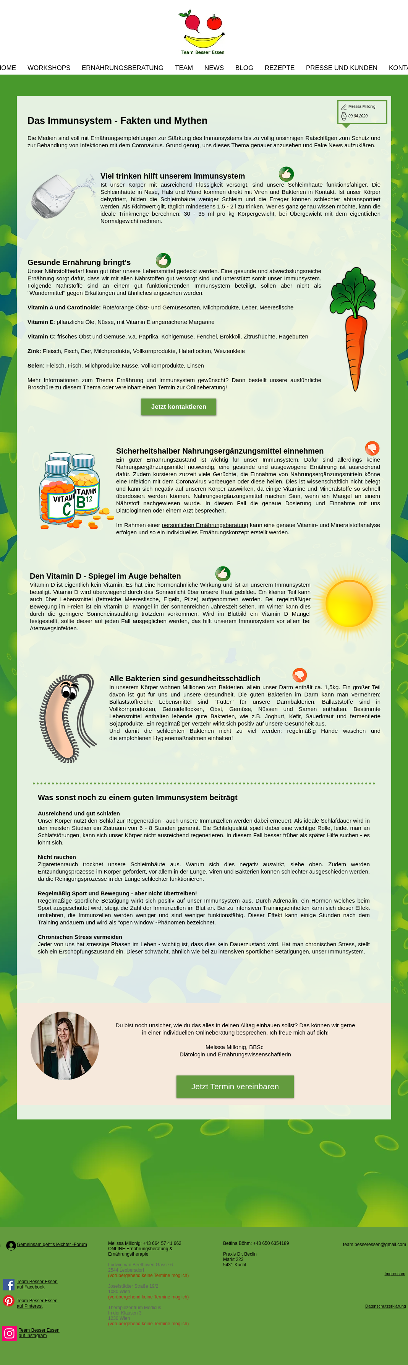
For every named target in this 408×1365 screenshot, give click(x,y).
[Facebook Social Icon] (9, 1284)
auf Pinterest (29, 1306)
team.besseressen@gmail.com (374, 1244)
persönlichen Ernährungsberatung (205, 525)
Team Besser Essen (37, 1281)
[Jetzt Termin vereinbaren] (235, 1086)
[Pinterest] (9, 1300)
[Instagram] (9, 1333)
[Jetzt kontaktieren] (178, 407)
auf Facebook (31, 1287)
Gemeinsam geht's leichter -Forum (52, 1244)
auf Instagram (33, 1335)
